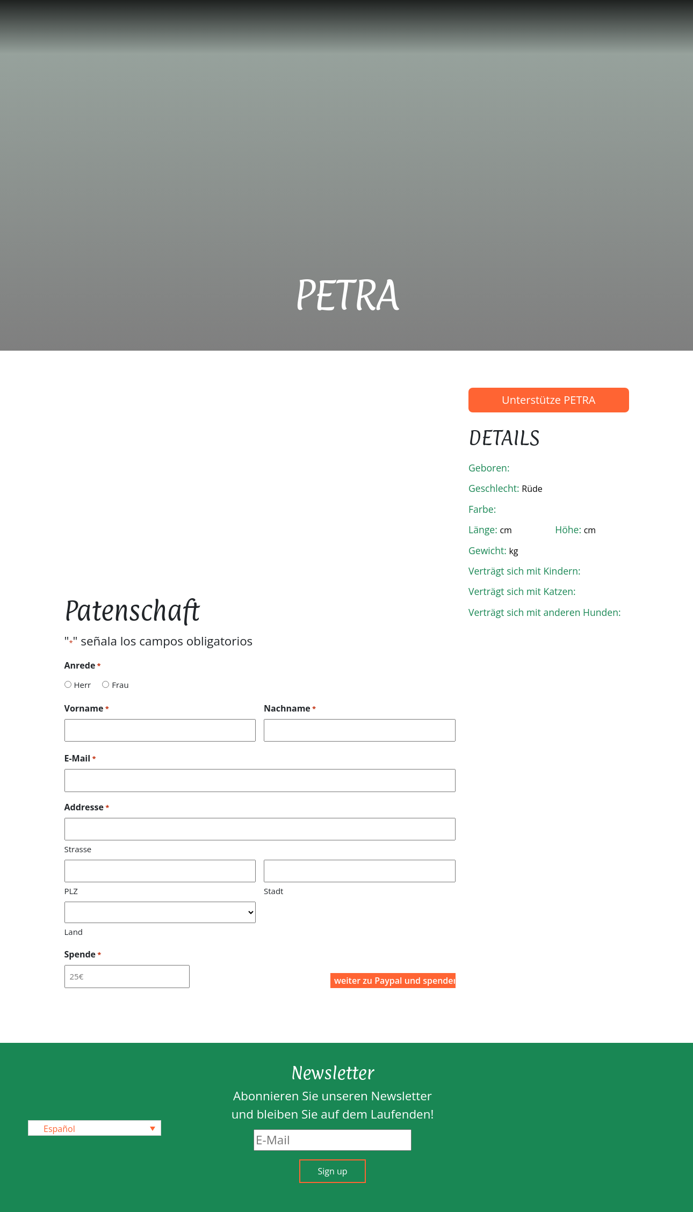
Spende (83, 954)
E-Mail (80, 758)
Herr (82, 684)
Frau (120, 684)
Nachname (290, 708)
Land (73, 931)
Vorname (86, 708)
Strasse (78, 849)
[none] (94, 1128)
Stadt (273, 891)
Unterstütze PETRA (548, 400)
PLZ (71, 891)
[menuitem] (94, 1128)
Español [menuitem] (59, 1128)
